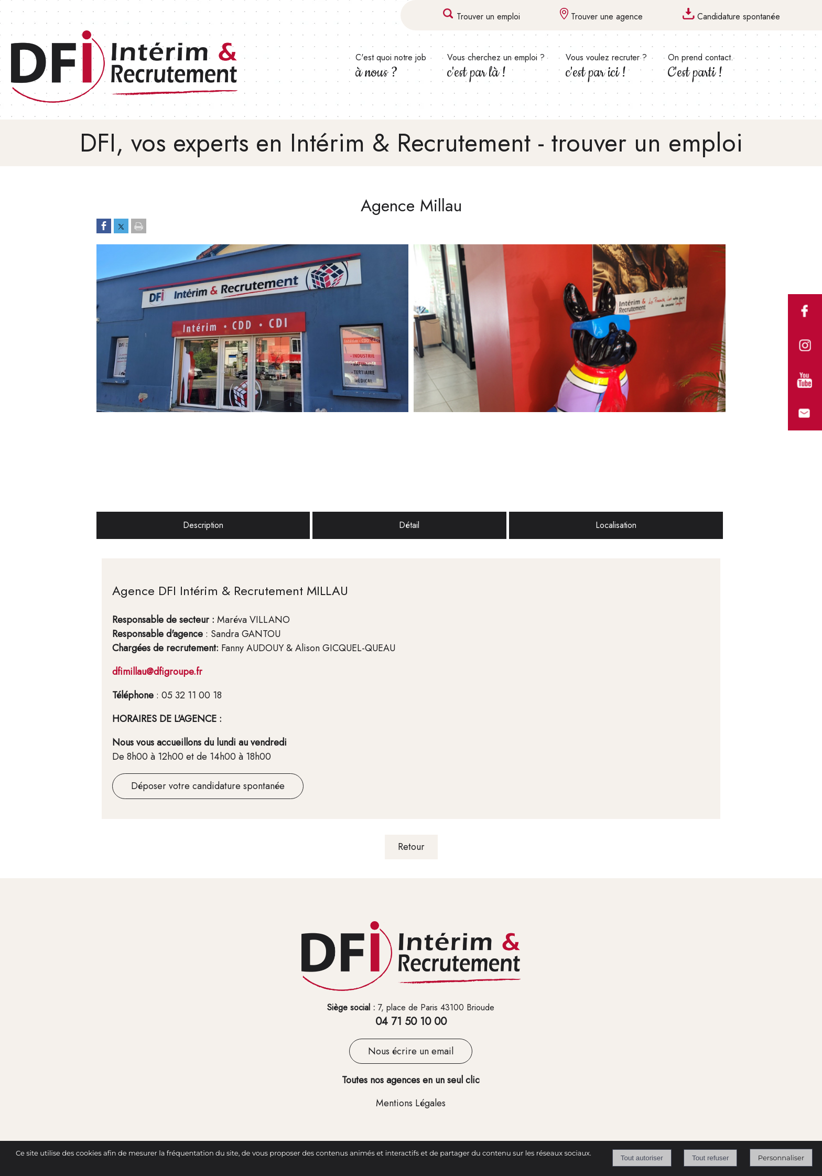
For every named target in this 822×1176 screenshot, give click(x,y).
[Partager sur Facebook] (103, 226)
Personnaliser (781, 1157)
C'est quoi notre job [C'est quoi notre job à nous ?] (390, 66)
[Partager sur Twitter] (121, 226)
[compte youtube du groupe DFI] (805, 394)
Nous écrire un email (410, 1051)
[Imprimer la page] (138, 226)
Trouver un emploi (488, 16)
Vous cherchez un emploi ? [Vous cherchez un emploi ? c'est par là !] (496, 66)
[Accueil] (144, 68)
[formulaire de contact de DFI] (805, 428)
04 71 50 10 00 (411, 1021)
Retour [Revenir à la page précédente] (411, 847)
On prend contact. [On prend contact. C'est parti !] (700, 66)
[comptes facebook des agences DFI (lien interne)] (805, 325)
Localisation (616, 525)
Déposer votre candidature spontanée (208, 786)
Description (203, 525)
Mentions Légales (411, 1103)
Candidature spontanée (738, 16)
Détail (409, 525)
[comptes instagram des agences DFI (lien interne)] (805, 359)
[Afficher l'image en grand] (252, 409)
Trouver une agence (607, 16)
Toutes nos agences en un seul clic (411, 1080)
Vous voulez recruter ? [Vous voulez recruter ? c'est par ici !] (606, 66)
